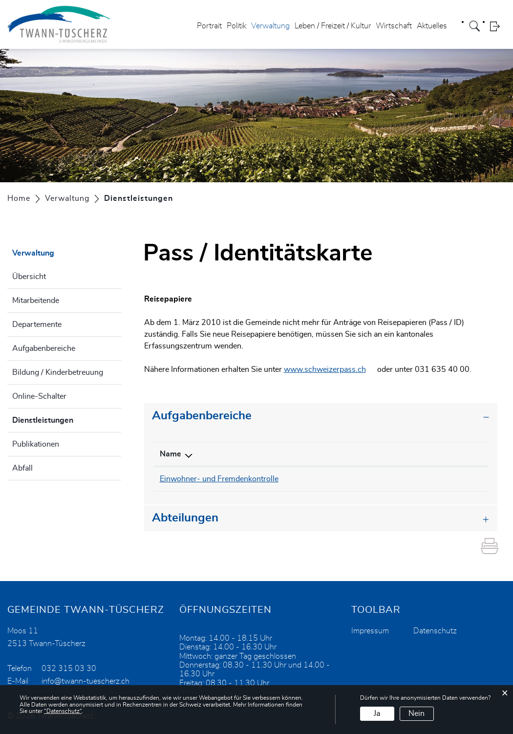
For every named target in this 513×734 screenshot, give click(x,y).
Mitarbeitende (35, 300)
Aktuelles (432, 26)
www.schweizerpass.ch (330, 369)
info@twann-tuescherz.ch (425, 479)
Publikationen (35, 444)
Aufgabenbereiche (43, 348)
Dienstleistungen (66, 418)
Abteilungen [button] (185, 517)
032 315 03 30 (332, 479)
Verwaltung (270, 26)
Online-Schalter (39, 396)
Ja (377, 713)
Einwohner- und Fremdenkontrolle (219, 479)
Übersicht (29, 277)
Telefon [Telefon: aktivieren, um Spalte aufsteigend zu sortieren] (318, 454)
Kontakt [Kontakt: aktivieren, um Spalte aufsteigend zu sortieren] (394, 454)
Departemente (37, 324)
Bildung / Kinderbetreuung (57, 372)
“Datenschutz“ (63, 711)
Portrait (209, 26)
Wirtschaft (394, 26)
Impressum (370, 630)
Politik (236, 26)
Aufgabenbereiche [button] (202, 416)
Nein (416, 713)
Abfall (22, 468)
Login (498, 27)
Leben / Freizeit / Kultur (333, 26)
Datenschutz (435, 630)
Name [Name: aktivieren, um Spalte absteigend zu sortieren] (170, 454)
